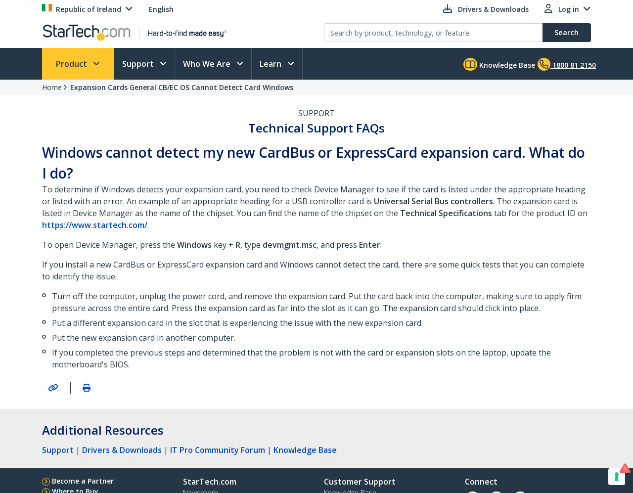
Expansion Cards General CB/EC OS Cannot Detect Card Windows (181, 87)
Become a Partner (83, 481)
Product (72, 63)
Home (52, 87)
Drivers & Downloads (122, 450)
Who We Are (207, 63)
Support (139, 63)
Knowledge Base (499, 64)
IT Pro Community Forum (217, 450)
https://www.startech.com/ (94, 225)
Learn (271, 63)
